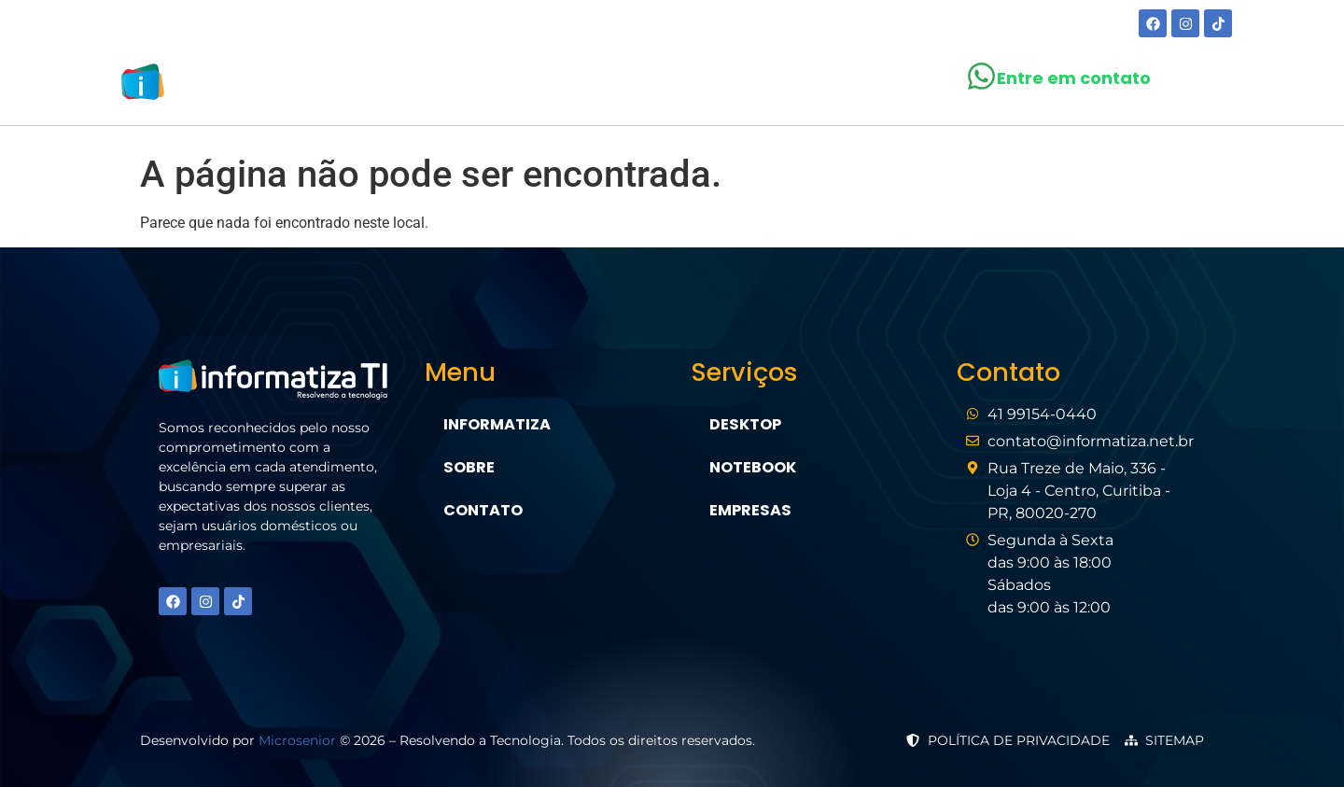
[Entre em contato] (981, 76)
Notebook (752, 467)
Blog (756, 85)
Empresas (749, 510)
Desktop (744, 424)
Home (478, 85)
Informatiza (497, 424)
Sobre (556, 85)
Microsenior (297, 740)
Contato (847, 85)
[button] (658, 86)
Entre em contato (1074, 78)
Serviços (658, 85)
